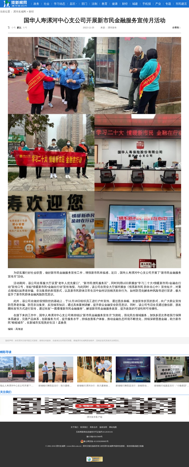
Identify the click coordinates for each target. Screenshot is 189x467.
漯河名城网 (19, 11)
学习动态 (59, 3)
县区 (72, 3)
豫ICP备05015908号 (94, 437)
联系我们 (84, 427)
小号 (13, 27)
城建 (135, 3)
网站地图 (113, 427)
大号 (25, 27)
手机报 (146, 3)
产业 (158, 3)
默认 (19, 27)
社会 (46, 3)
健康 (115, 3)
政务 (36, 3)
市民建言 (181, 3)
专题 (168, 3)
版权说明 (103, 427)
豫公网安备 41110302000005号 (94, 441)
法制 (94, 3)
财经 (125, 3)
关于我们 (74, 427)
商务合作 (93, 427)
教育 (104, 3)
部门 (84, 3)
